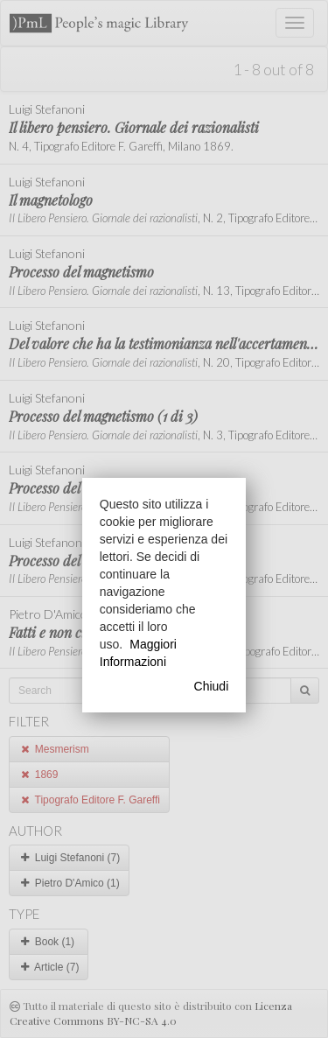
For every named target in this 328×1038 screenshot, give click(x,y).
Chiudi (211, 686)
